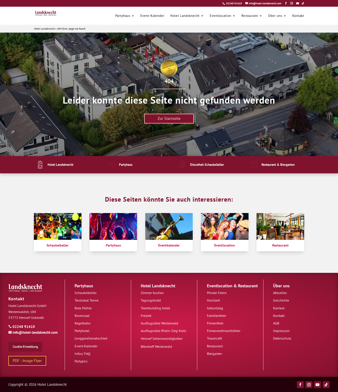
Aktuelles (280, 293)
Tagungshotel (151, 300)
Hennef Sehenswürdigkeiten (162, 338)
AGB (276, 323)
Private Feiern (217, 293)
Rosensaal (82, 315)
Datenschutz (282, 338)
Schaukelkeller (86, 293)
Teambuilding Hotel (155, 308)
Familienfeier (216, 315)
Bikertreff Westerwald (156, 346)
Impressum (281, 331)
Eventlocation (219, 286)
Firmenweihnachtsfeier (223, 331)
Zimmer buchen (152, 293)
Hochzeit (213, 300)
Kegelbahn (83, 323)
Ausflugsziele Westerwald (159, 323)
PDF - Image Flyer (27, 360)
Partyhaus (84, 286)
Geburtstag (215, 308)
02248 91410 (234, 3)
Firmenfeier (215, 323)
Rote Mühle (83, 308)
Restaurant (248, 286)
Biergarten (214, 353)
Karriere (279, 308)
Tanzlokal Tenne (87, 300)
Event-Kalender (86, 346)
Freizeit (146, 315)
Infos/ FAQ (82, 353)
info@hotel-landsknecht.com (33, 332)
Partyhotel (82, 331)
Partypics (81, 361)
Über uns (281, 286)
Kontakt (16, 299)
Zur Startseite (169, 118)
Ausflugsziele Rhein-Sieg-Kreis (163, 331)
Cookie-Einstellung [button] (25, 347)
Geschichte (281, 300)
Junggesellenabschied (91, 338)
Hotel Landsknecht (44, 28)
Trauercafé (214, 338)
